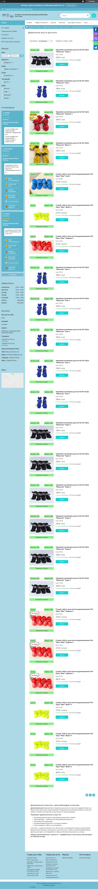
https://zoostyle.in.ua (12, 352)
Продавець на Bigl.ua (49, 885)
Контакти (62, 22)
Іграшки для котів (51, 875)
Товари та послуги (41, 22)
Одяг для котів (50, 857)
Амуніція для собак (33, 873)
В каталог (71, 5)
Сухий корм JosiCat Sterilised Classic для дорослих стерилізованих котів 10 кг (13, 168)
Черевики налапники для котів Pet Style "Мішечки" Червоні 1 (72, 113)
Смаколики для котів (52, 877)
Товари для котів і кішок (50, 27)
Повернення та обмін (9, 31)
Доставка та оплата (74, 22)
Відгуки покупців (67, 857)
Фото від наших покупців (11, 41)
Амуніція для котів (51, 862)
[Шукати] (88, 15)
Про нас (53, 22)
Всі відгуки (12, 274)
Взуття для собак (32, 860)
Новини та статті (8, 38)
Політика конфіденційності (60, 887)
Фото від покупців (85, 857)
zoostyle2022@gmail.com (14, 354)
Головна (29, 22)
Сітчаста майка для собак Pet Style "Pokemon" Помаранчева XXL (13, 131)
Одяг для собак (32, 857)
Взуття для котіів (51, 860)
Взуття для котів (65, 27)
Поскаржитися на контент (43, 887)
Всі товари (5, 28)
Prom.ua (58, 883)
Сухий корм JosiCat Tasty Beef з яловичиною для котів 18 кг (13, 231)
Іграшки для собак (32, 875)
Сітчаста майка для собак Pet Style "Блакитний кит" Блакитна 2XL (11, 139)
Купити (62, 64)
